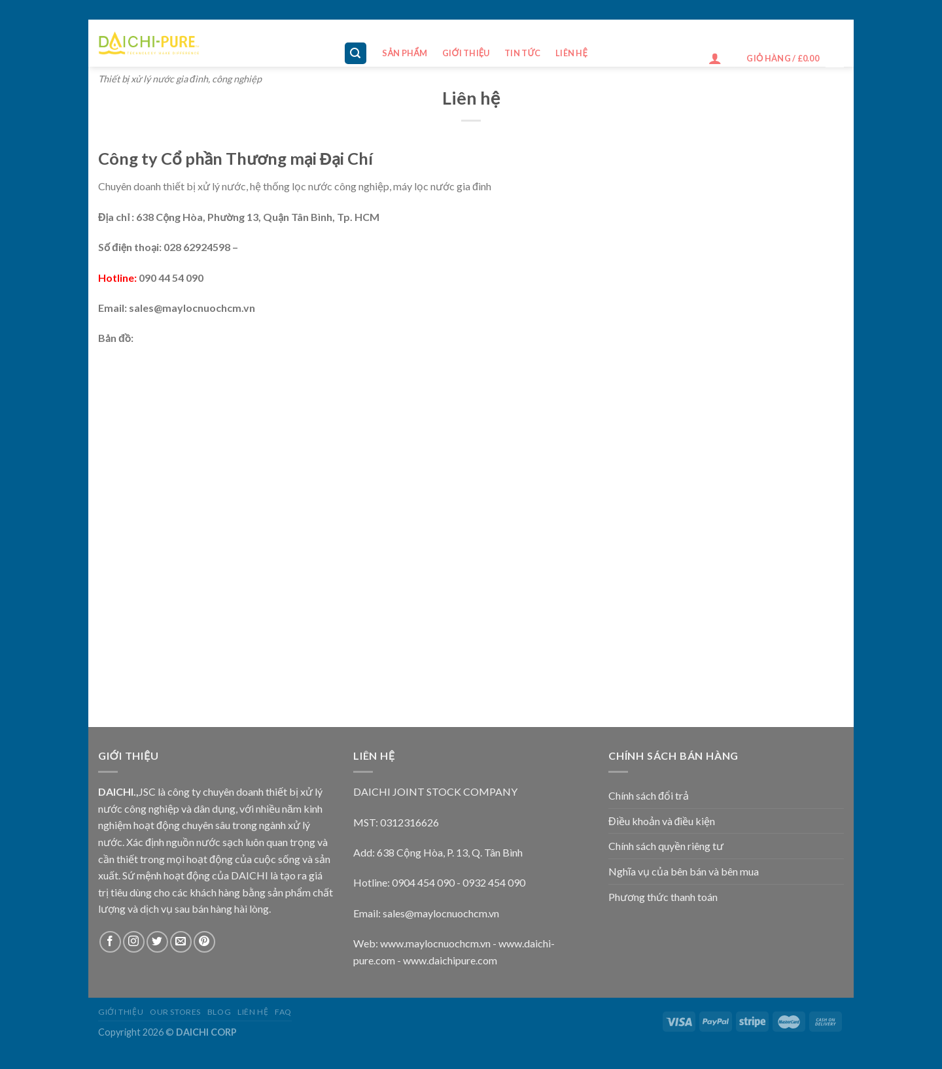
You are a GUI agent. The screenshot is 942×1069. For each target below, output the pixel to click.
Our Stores (175, 1012)
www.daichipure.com (450, 960)
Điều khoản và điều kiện (661, 821)
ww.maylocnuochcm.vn (439, 943)
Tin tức (522, 53)
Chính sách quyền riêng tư (666, 846)
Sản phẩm (404, 53)
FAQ (283, 1012)
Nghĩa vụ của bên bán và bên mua (683, 871)
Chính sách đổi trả (648, 795)
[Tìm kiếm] (356, 53)
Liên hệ (571, 53)
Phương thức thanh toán (663, 897)
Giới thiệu (466, 53)
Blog (219, 1012)
